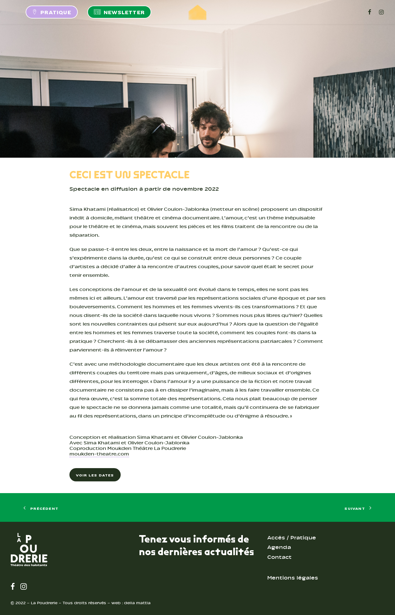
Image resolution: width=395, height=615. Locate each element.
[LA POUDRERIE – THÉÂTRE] (197, 12)
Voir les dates (95, 474)
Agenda (279, 547)
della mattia (137, 602)
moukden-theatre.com (99, 454)
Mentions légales (292, 578)
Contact (279, 557)
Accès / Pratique (291, 537)
